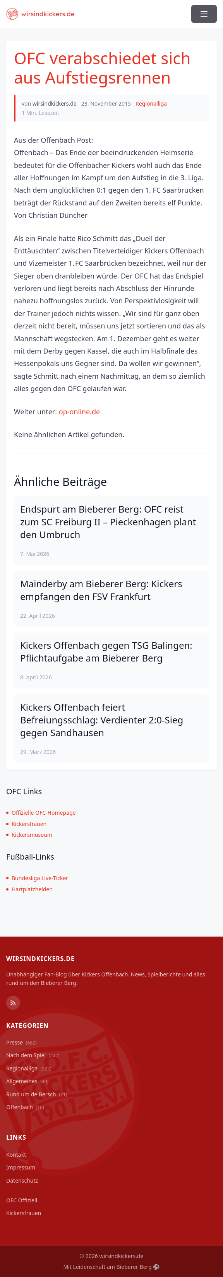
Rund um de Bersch (36, 1094)
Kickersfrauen (26, 823)
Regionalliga (151, 103)
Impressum (20, 1167)
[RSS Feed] (13, 1003)
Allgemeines (27, 1081)
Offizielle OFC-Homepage (40, 812)
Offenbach (25, 1107)
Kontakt (16, 1154)
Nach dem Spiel (33, 1055)
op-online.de (79, 411)
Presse (21, 1042)
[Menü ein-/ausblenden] (204, 14)
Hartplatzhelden (29, 889)
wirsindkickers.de (55, 103)
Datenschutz (22, 1180)
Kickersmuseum (29, 834)
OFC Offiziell (21, 1200)
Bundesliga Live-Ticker (37, 878)
